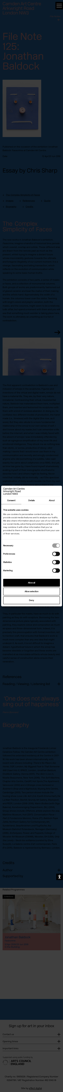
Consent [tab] (11, 500)
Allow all (31, 582)
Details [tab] (31, 500)
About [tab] (52, 500)
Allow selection (31, 591)
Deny (31, 600)
